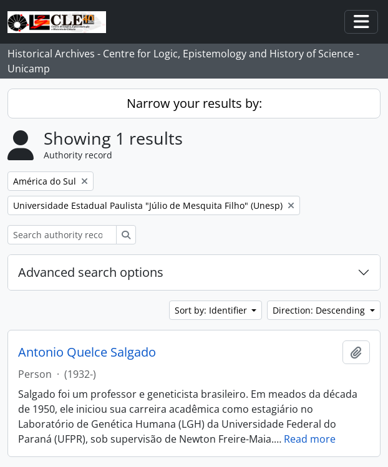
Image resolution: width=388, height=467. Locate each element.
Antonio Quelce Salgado (87, 352)
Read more (310, 439)
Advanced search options (90, 272)
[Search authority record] (62, 234)
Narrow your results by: (194, 103)
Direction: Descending (320, 310)
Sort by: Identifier (212, 310)
